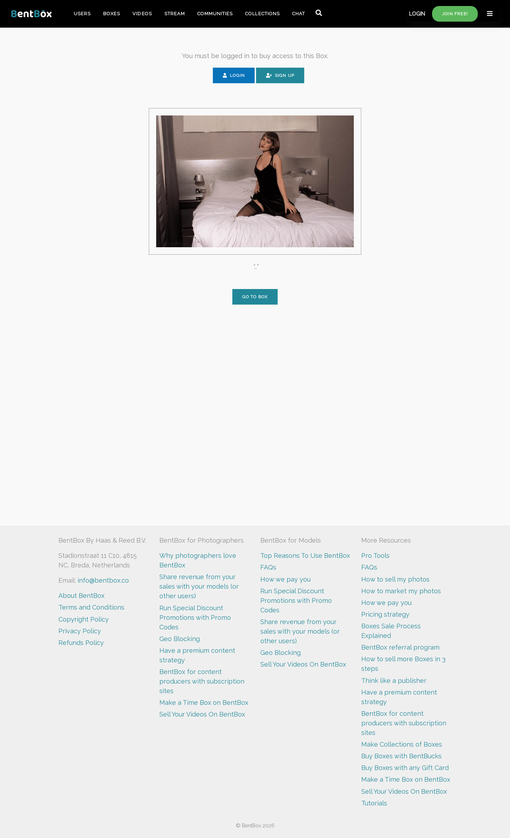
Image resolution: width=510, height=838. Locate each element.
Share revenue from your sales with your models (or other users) (199, 586)
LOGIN (417, 14)
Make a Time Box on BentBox (203, 702)
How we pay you (285, 579)
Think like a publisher (393, 680)
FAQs (268, 567)
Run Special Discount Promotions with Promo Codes (195, 617)
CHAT (298, 13)
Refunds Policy (81, 642)
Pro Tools (375, 555)
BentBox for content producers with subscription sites (201, 681)
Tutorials (374, 803)
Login (234, 75)
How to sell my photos (395, 579)
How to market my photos (401, 591)
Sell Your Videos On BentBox (202, 714)
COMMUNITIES (215, 13)
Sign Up (280, 75)
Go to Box (255, 296)
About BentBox (81, 595)
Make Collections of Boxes (401, 744)
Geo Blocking (179, 638)
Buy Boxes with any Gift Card (405, 767)
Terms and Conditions (91, 607)
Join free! (455, 13)
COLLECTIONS (262, 13)
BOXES (111, 13)
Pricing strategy (385, 614)
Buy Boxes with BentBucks (401, 756)
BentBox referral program (400, 647)
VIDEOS (142, 13)
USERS (82, 13)
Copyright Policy (83, 619)
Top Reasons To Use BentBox (305, 555)
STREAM (174, 13)
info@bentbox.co (103, 580)
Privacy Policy (79, 631)
